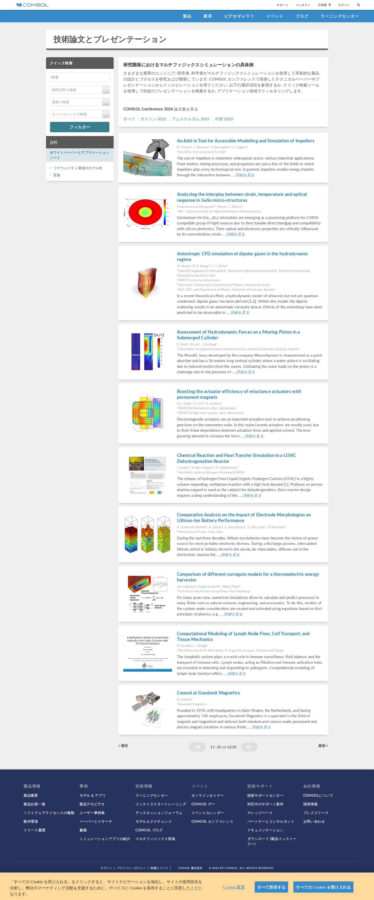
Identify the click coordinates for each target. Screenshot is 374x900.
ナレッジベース (260, 812)
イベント (274, 16)
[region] (187, 886)
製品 (187, 16)
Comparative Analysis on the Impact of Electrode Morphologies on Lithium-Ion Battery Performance (244, 517)
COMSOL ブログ (149, 829)
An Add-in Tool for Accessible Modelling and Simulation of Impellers (245, 140)
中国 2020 (224, 119)
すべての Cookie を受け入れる (323, 887)
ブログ (302, 16)
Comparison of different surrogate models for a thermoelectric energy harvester (248, 577)
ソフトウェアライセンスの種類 (49, 812)
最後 (323, 745)
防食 (56, 174)
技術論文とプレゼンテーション (110, 39)
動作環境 (31, 821)
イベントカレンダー (207, 812)
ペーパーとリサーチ (95, 821)
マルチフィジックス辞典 (155, 838)
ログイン (344, 5)
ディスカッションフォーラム (159, 812)
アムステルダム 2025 (191, 119)
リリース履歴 (34, 829)
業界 (207, 16)
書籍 (83, 829)
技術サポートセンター (265, 795)
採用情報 (310, 803)
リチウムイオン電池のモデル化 (77, 167)
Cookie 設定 (234, 887)
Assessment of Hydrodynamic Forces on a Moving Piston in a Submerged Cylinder (238, 335)
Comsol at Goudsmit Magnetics (208, 692)
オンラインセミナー (207, 795)
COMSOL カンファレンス (212, 821)
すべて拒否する (271, 887)
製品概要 (31, 795)
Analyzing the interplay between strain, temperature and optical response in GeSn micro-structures (242, 197)
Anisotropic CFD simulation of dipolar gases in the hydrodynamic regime (242, 256)
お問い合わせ (314, 821)
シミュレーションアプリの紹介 (104, 838)
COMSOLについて (318, 795)
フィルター (79, 127)
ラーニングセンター (340, 16)
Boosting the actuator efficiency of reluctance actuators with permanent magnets (239, 394)
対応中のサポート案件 (265, 803)
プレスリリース (316, 812)
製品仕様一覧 (34, 803)
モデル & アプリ (92, 795)
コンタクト (303, 5)
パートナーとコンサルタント (271, 821)
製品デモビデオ (92, 803)
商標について (159, 868)
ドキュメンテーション (265, 829)
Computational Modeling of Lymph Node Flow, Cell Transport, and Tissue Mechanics (243, 636)
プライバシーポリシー (131, 868)
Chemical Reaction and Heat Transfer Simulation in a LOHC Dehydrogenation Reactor (236, 458)
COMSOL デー (203, 803)
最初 (123, 745)
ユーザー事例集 (92, 812)
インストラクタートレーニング (160, 803)
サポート (282, 5)
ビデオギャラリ (239, 16)
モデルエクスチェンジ (153, 821)
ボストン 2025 (153, 119)
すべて (129, 119)
